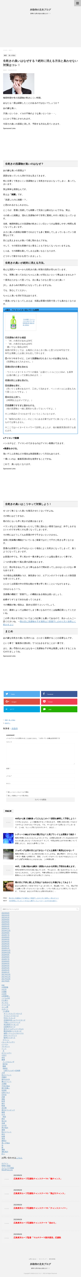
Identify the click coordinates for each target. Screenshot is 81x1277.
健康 (3, 1059)
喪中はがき (6, 1079)
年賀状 (4, 1090)
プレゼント (6, 1046)
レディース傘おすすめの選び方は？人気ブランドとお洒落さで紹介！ (45, 834)
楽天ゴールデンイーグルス (14, 1029)
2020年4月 (6, 924)
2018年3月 (6, 968)
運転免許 (5, 1152)
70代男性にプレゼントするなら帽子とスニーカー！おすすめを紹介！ (33, 901)
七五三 (4, 1055)
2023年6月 (6, 913)
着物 (3, 1130)
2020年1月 (6, 928)
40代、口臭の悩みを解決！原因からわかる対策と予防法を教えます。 (46, 866)
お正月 (4, 989)
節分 (3, 1134)
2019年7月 (6, 935)
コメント (9, 742)
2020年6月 (6, 922)
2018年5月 (6, 963)
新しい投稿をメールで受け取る (18, 795)
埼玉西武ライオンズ (11, 1024)
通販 (3, 1149)
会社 (3, 1057)
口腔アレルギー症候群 (12, 1070)
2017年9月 (6, 981)
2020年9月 (6, 920)
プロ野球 (6, 1011)
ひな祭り (5, 1000)
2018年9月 (6, 955)
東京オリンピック (8, 1110)
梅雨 (6, 720)
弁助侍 (14, 728)
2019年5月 (6, 939)
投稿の (6, 1166)
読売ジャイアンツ (10, 1035)
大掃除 (4, 1084)
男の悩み (5, 1127)
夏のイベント (7, 1081)
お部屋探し (6, 996)
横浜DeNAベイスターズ (12, 1031)
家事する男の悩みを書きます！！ (40, 1268)
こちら (19, 1158)
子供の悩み (6, 1086)
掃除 (3, 1099)
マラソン (6, 1040)
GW (3, 985)
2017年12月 (6, 974)
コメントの (8, 1168)
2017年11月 (6, 977)
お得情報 (5, 987)
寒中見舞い (6, 1088)
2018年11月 (6, 950)
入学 (3, 1073)
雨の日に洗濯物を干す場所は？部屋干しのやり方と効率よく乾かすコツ (34, 898)
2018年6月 (6, 961)
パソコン (5, 1044)
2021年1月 (6, 917)
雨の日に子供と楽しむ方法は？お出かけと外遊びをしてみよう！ (43, 882)
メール (9, 776)
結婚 (3, 1136)
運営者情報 (52, 1259)
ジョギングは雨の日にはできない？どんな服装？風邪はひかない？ (44, 850)
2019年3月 (6, 944)
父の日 (4, 1125)
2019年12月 (6, 931)
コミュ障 (5, 1007)
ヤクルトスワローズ (11, 1016)
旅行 (3, 1103)
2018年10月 (6, 952)
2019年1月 (6, 948)
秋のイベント (7, 1132)
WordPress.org (7, 1170)
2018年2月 (6, 970)
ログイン (5, 1163)
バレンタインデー (8, 1042)
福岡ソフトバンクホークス (14, 1033)
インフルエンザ (8, 1062)
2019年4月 (6, 941)
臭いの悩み (12, 720)
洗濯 (3, 1123)
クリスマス (6, 1005)
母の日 (4, 1121)
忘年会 (4, 1095)
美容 (3, 1138)
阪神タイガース (9, 1038)
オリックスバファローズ (13, 1013)
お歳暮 (4, 992)
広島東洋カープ (9, 1027)
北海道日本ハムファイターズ (14, 1020)
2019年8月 (6, 933)
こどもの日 (6, 998)
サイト (8, 783)
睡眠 (4, 1066)
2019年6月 (6, 937)
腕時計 (4, 1141)
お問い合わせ (32, 1259)
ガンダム (5, 1002)
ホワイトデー (7, 1053)
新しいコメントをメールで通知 (18, 792)
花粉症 (5, 1068)
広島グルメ (6, 1092)
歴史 (3, 1119)
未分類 (4, 1108)
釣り (3, 1154)
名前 (8, 768)
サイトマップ (42, 1259)
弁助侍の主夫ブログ (40, 9)
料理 (3, 1101)
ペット (4, 1049)
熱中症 (5, 1064)
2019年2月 (6, 946)
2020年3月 (6, 926)
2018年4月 (6, 966)
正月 (3, 1114)
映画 (3, 1106)
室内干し (7, 723)
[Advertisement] (40, 31)
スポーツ (5, 1009)
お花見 (4, 994)
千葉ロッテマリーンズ (12, 1022)
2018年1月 (6, 972)
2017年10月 (6, 979)
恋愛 (3, 1097)
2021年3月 (6, 915)
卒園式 (4, 1077)
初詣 (4, 1117)
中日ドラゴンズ (9, 1018)
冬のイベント (7, 1075)
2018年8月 (6, 957)
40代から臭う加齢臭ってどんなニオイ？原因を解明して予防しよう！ (46, 818)
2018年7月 (6, 959)
